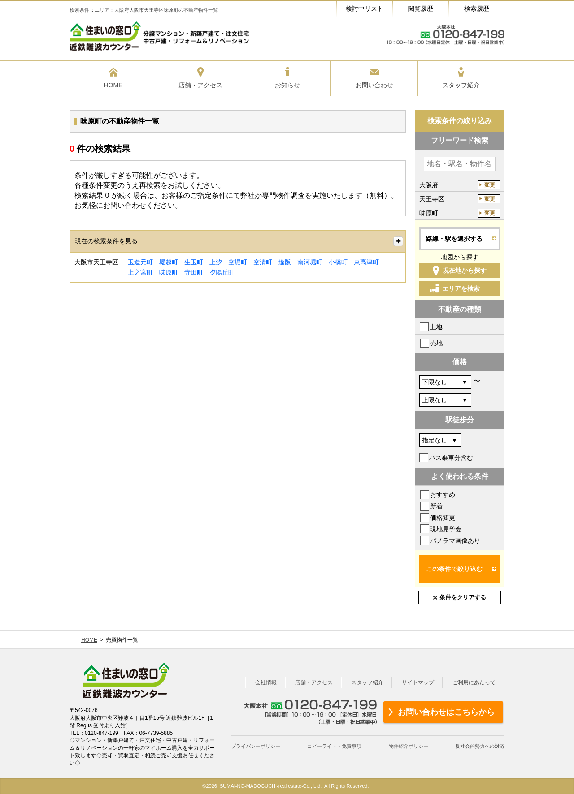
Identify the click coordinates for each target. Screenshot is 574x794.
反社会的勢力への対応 (479, 746)
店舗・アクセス (314, 682)
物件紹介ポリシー (408, 746)
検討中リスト (364, 8)
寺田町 (193, 272)
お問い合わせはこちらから (446, 712)
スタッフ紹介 (367, 682)
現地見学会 (445, 528)
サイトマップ (418, 682)
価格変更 (442, 517)
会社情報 (266, 682)
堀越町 (168, 262)
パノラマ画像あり (455, 540)
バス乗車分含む (451, 457)
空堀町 (237, 262)
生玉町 (193, 262)
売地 (436, 343)
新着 (436, 506)
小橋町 (338, 262)
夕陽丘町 (222, 272)
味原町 (168, 272)
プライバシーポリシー (255, 746)
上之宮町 (140, 272)
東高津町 (366, 262)
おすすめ (442, 494)
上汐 (215, 262)
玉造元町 (140, 262)
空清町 (262, 262)
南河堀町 (309, 262)
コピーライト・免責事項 (334, 746)
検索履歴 (476, 8)
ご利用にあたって (474, 682)
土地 (436, 327)
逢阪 (284, 262)
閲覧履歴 (420, 8)
